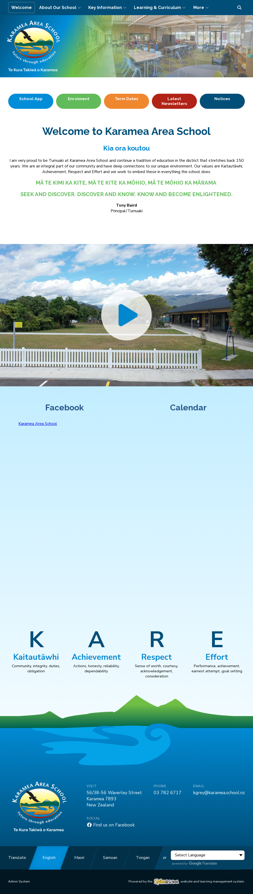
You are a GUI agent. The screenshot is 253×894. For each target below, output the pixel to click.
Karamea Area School (37, 424)
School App (31, 98)
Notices (222, 98)
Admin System (19, 881)
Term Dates (126, 98)
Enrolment (78, 98)
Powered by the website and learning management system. (187, 881)
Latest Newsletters (174, 101)
